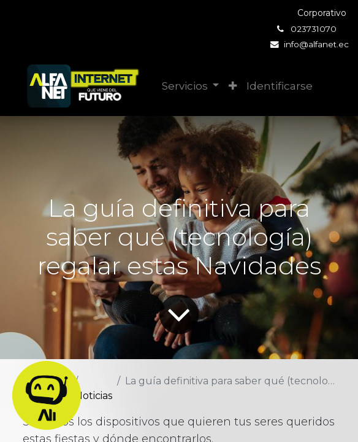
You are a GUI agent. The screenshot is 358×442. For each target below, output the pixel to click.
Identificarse (279, 86)
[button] (233, 86)
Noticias (93, 395)
